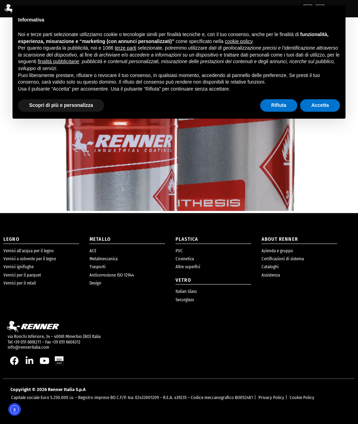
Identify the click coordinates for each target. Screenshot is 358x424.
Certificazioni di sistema (283, 258)
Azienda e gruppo (277, 250)
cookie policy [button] (238, 41)
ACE (93, 250)
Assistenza (271, 275)
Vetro (183, 280)
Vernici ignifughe (18, 266)
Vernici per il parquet (22, 275)
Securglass (185, 299)
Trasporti (97, 266)
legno (11, 239)
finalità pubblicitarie (58, 61)
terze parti (125, 48)
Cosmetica (185, 258)
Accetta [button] (320, 105)
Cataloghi (270, 266)
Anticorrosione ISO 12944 (112, 275)
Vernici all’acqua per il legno (28, 250)
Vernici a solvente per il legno (29, 258)
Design (95, 283)
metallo (100, 239)
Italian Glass (186, 291)
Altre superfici (188, 266)
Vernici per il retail (19, 283)
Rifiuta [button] (279, 105)
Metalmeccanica (104, 258)
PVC (179, 250)
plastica (187, 239)
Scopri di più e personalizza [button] (61, 105)
